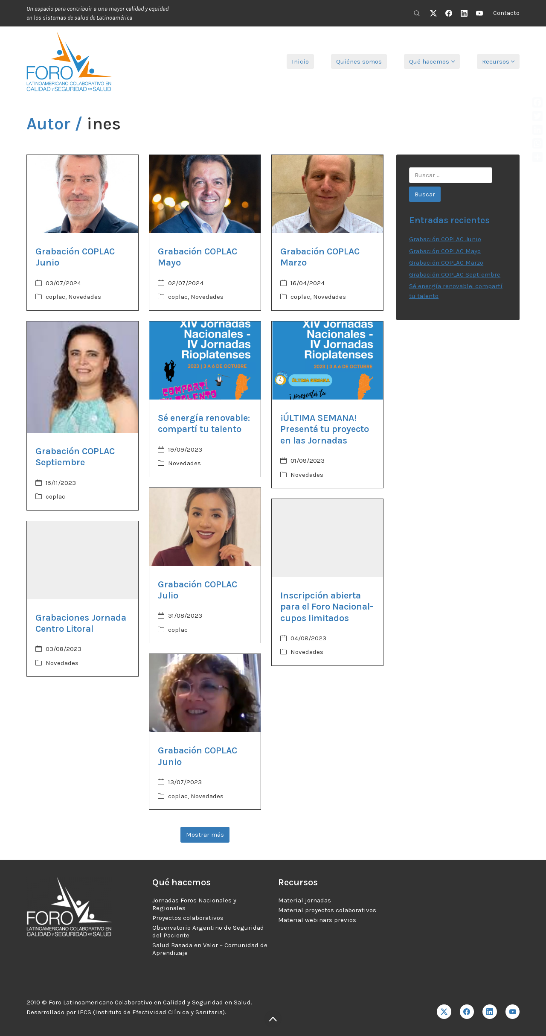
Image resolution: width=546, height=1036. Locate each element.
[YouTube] (479, 13)
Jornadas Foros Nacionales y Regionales (194, 904)
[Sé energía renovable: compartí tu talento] (205, 360)
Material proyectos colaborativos (327, 910)
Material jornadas (304, 900)
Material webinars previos (317, 920)
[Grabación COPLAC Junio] (82, 194)
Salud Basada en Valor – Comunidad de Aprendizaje (209, 949)
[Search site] (417, 13)
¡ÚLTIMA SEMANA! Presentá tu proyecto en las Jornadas (324, 429)
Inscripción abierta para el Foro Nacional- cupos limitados (326, 607)
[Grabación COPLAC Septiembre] (82, 377)
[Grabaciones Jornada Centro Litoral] (82, 560)
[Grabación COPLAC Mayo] (205, 194)
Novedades (84, 297)
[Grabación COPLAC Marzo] (327, 194)
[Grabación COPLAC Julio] (205, 527)
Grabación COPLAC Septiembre (75, 457)
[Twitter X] (433, 13)
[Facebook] (448, 13)
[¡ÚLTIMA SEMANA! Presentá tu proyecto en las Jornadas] (327, 360)
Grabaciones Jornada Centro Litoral (80, 623)
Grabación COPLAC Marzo (446, 262)
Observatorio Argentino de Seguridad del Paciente (208, 931)
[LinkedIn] (464, 13)
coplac (55, 297)
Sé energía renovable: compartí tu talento (204, 423)
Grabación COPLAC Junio (445, 239)
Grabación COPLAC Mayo (445, 251)
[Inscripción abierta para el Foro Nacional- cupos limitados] (327, 538)
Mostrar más (205, 834)
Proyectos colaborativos (188, 918)
